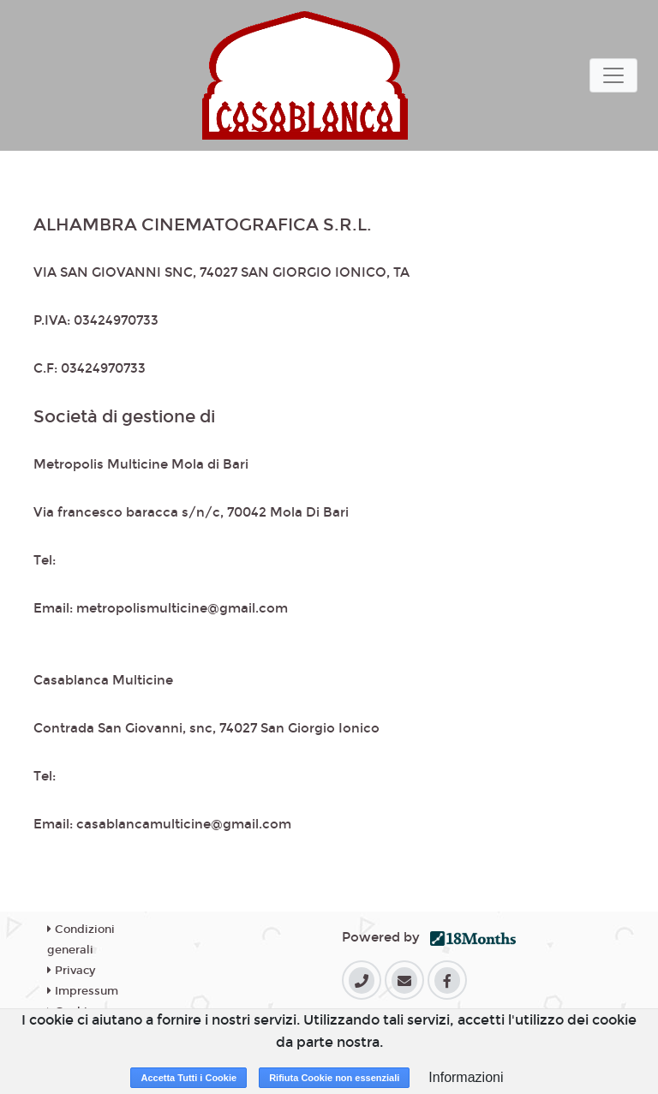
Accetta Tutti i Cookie (188, 1078)
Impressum (82, 991)
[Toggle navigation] (613, 75)
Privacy (71, 970)
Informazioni (465, 1077)
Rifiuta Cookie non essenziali (334, 1078)
